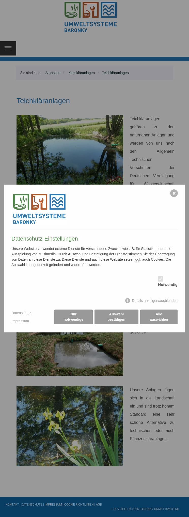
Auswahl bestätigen (116, 317)
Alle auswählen (159, 317)
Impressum (20, 321)
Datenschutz (21, 313)
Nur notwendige (73, 317)
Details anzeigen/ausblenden (155, 301)
